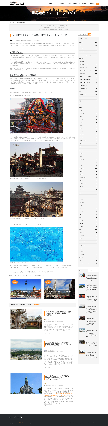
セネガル (88, 159)
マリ (88, 162)
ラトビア (88, 211)
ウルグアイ (88, 251)
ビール (88, 98)
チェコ (88, 192)
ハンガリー (88, 199)
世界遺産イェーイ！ (23, 423)
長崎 (42, 275)
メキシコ (88, 226)
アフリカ (88, 150)
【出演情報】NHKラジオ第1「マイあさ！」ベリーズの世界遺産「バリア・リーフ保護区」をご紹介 (91, 333)
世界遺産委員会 (37, 40)
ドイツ (88, 196)
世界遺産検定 (88, 73)
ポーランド (88, 208)
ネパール (25, 275)
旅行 (88, 101)
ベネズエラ (88, 254)
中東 (88, 147)
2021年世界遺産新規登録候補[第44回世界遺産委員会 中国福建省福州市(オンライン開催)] (58, 313)
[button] (56, 2)
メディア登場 (88, 52)
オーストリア (88, 180)
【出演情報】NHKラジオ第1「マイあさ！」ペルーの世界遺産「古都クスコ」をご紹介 (91, 278)
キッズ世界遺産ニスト (88, 70)
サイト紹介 (69, 423)
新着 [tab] (80, 270)
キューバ (88, 220)
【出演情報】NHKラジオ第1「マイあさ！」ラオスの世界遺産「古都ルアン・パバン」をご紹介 (91, 298)
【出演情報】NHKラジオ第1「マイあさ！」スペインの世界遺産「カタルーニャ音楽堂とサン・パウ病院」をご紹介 (91, 321)
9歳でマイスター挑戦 (88, 79)
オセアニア (88, 257)
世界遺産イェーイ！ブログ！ (54, 13)
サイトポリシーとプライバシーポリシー (82, 423)
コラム (88, 91)
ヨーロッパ (88, 168)
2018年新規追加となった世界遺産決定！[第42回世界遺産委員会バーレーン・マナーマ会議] (57, 377)
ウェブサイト (88, 48)
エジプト (88, 156)
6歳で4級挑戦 (88, 88)
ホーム (50, 3)
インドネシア (88, 113)
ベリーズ (31, 275)
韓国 (88, 116)
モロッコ (88, 165)
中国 (88, 128)
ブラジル (88, 238)
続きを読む (48, 333)
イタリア (88, 171)
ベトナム (88, 137)
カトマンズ (18, 275)
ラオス (88, 143)
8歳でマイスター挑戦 (88, 82)
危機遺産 (37, 275)
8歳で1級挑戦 (88, 85)
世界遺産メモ (29, 40)
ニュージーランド (88, 263)
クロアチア (88, 183)
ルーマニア (88, 214)
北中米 (88, 217)
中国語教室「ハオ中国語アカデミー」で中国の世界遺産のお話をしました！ (91, 288)
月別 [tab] (91, 270)
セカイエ (88, 45)
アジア (88, 107)
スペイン (88, 189)
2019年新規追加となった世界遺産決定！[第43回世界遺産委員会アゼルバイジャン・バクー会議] (58, 344)
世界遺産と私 (88, 94)
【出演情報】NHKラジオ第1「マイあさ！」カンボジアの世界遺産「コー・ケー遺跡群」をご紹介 (91, 355)
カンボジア (88, 119)
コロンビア (88, 242)
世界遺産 (24, 40)
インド (88, 110)
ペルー (88, 248)
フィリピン (88, 134)
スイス (88, 186)
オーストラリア (88, 260)
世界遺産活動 (88, 67)
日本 (88, 104)
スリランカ (88, 122)
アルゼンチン (88, 232)
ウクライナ (88, 177)
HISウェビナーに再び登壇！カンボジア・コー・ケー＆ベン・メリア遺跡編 (91, 344)
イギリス (88, 174)
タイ (88, 125)
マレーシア (88, 140)
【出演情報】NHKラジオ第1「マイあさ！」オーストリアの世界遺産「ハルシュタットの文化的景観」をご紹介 (91, 309)
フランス (88, 202)
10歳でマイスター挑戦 (88, 76)
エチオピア (88, 153)
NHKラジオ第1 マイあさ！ (88, 55)
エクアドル (88, 245)
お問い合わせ (95, 423)
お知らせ (88, 42)
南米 (88, 229)
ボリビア (88, 235)
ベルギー (88, 205)
